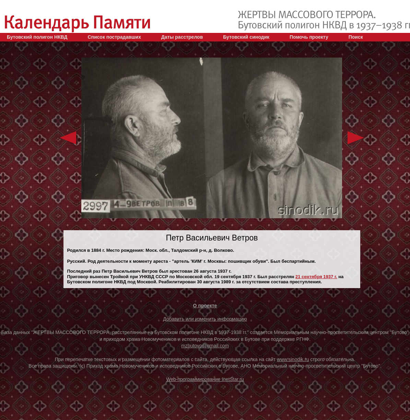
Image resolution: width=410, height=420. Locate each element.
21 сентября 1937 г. (316, 276)
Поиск (356, 37)
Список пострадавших (114, 37)
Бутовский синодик (246, 37)
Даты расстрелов (182, 37)
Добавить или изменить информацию (205, 319)
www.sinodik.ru (293, 359)
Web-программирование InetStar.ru (205, 379)
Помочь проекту (309, 37)
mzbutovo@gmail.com (205, 345)
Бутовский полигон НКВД (37, 37)
